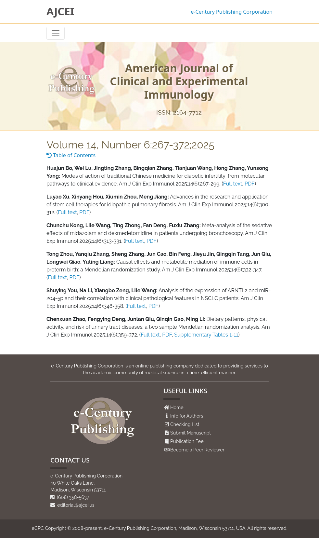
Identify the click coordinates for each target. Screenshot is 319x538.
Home (177, 407)
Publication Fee (187, 441)
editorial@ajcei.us (72, 505)
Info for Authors (186, 416)
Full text (232, 184)
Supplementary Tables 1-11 (206, 335)
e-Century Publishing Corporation (232, 11)
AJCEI (60, 11)
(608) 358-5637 (69, 497)
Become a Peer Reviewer (197, 449)
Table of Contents (71, 155)
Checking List (184, 424)
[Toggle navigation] (55, 33)
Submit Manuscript (190, 432)
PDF (250, 184)
